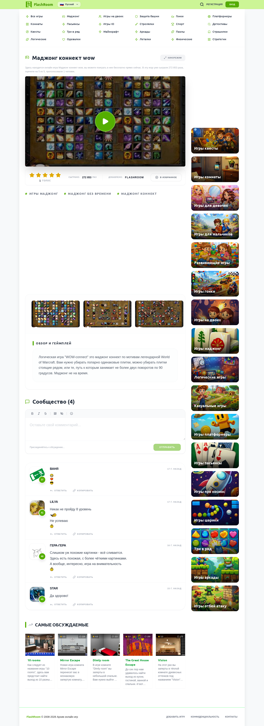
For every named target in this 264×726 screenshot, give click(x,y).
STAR (54, 588)
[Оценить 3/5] (45, 175)
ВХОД (232, 4)
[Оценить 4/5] (52, 175)
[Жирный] (32, 413)
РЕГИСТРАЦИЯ (214, 4)
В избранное (166, 177)
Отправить (167, 447)
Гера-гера (58, 545)
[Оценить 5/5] (58, 175)
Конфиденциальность (205, 717)
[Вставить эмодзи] (71, 413)
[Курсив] (38, 413)
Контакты (231, 717)
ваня (54, 469)
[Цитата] (55, 413)
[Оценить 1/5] (32, 175)
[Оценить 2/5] (38, 175)
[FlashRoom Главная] (39, 4)
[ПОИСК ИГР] (202, 4)
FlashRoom (134, 177)
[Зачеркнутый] (45, 413)
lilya (54, 502)
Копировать (83, 490)
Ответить (58, 490)
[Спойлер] (61, 413)
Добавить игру (175, 717)
